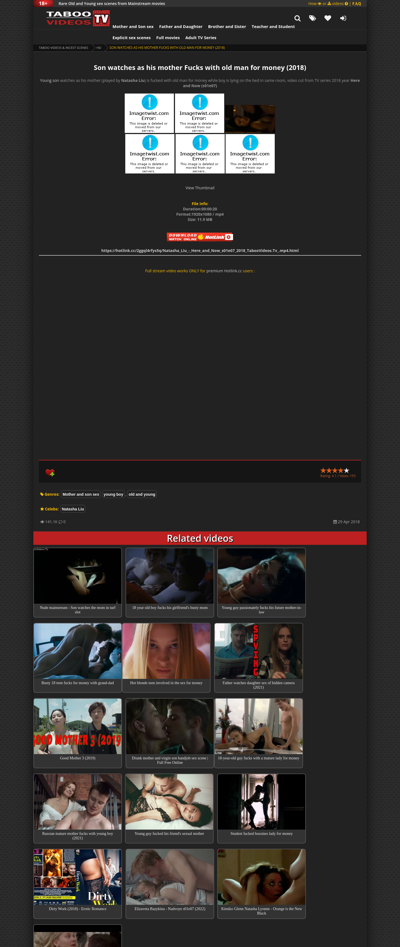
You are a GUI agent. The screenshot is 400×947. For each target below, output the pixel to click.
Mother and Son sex (126, 12)
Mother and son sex (80, 480)
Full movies (161, 23)
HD (101, 33)
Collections (200, 870)
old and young (142, 480)
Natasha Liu (73, 495)
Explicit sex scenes (125, 23)
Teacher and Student (266, 12)
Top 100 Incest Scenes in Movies (200, 854)
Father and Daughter (174, 12)
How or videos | (334, 3)
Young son (49, 66)
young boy (113, 480)
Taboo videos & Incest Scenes (65, 33)
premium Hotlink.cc (224, 257)
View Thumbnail (200, 174)
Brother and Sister (220, 12)
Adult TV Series (193, 23)
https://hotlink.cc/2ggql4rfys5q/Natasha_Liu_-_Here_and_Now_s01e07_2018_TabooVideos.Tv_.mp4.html (200, 236)
